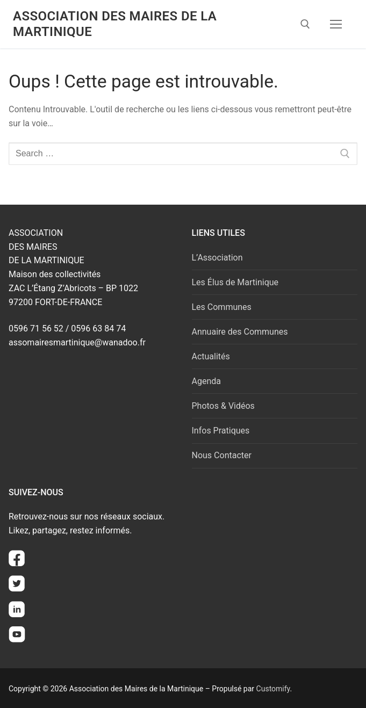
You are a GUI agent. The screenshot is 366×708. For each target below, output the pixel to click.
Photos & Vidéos (223, 406)
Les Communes (222, 307)
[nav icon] (336, 24)
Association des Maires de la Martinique (115, 24)
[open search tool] (305, 24)
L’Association (217, 257)
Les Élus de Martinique (235, 282)
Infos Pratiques (221, 430)
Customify (273, 688)
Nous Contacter (222, 455)
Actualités (211, 356)
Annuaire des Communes (240, 332)
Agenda (206, 381)
